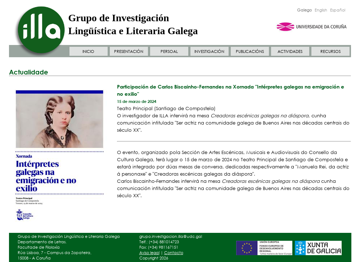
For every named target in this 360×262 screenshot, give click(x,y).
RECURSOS (330, 51)
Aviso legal (149, 253)
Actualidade (28, 72)
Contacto (173, 253)
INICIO (88, 51)
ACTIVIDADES (290, 51)
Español (337, 10)
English (321, 10)
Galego (304, 10)
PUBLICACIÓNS (250, 51)
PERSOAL (169, 51)
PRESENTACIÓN (128, 51)
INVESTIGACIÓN (209, 51)
